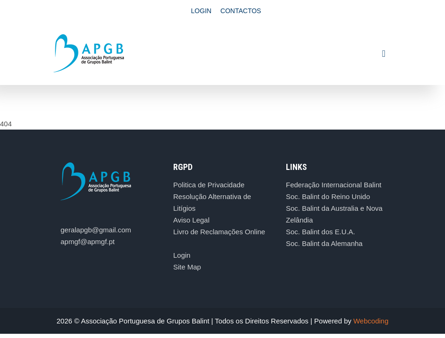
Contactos (241, 11)
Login (201, 11)
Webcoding (371, 321)
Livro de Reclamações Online (219, 232)
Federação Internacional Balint (333, 185)
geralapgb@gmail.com (96, 230)
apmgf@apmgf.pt (88, 242)
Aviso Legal (191, 220)
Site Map (187, 267)
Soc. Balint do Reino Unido (328, 196)
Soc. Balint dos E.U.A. (320, 232)
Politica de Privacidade (209, 185)
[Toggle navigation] (383, 53)
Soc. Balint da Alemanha (324, 243)
